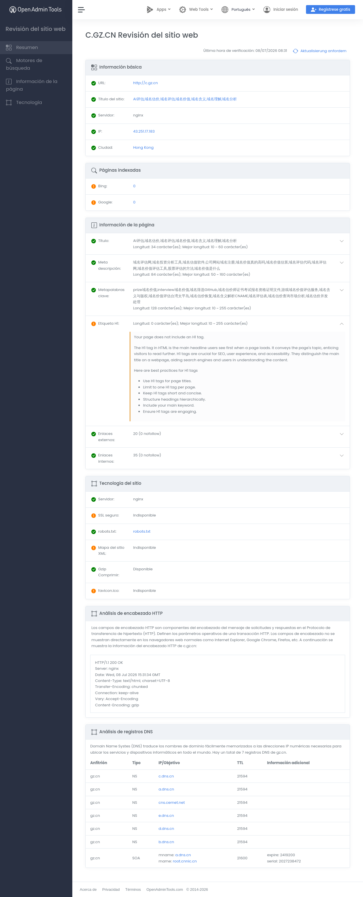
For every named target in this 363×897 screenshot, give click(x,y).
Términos (134, 889)
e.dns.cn (167, 815)
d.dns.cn (167, 828)
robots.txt (142, 531)
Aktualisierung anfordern (320, 51)
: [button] (101, 240)
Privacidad (112, 889)
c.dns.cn (167, 776)
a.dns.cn (167, 789)
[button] (240, 244)
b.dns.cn (167, 842)
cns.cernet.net (172, 802)
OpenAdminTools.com (166, 889)
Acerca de (89, 889)
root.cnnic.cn (186, 861)
